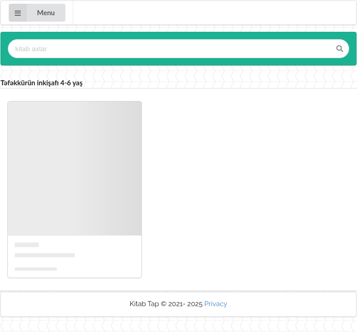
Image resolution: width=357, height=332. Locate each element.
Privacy (215, 304)
